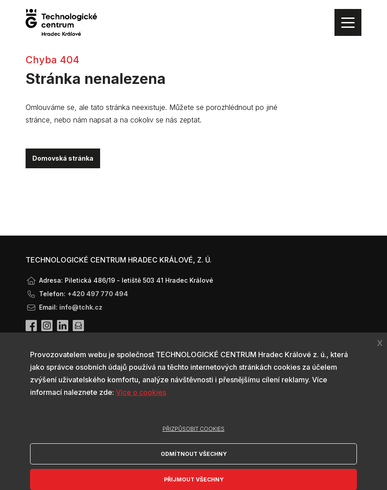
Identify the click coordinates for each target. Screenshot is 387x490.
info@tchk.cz (80, 307)
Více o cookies (141, 392)
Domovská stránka (62, 158)
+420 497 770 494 (97, 294)
